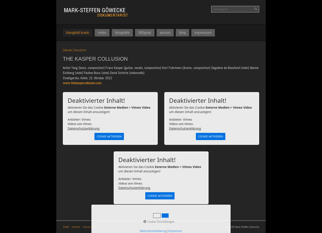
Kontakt (76, 227)
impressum (203, 32)
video (102, 32)
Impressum (89, 227)
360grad (144, 32)
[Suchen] (256, 9)
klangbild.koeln (77, 32)
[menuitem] (77, 32)
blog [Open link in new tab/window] (182, 32)
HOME (66, 227)
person (165, 32)
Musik (68, 50)
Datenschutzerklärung (83, 128)
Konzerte (80, 50)
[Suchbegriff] (235, 9)
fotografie (122, 32)
